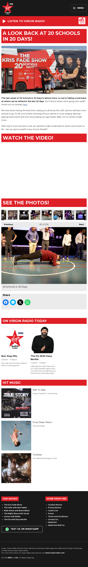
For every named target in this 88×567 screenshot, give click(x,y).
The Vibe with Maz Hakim (15, 508)
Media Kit (52, 522)
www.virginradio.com (55, 553)
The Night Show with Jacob (16, 514)
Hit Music (12, 383)
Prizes (51, 514)
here (25, 104)
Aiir (16, 558)
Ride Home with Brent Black (17, 511)
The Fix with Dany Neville (15, 519)
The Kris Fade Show (13, 505)
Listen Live (53, 511)
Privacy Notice (54, 508)
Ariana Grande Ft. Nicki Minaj (45, 393)
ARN (9, 558)
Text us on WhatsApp (22, 529)
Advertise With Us (56, 525)
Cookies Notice (55, 505)
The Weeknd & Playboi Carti (45, 458)
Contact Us (53, 519)
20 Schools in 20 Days (12, 215)
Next (80, 224)
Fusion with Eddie (12, 516)
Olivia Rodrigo (39, 426)
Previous (7, 224)
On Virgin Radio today (25, 321)
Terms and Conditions (58, 516)
